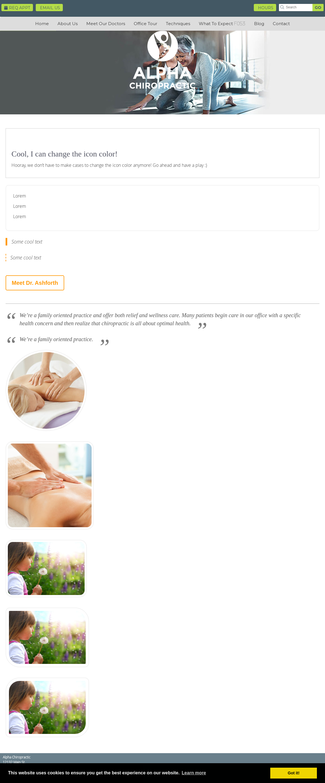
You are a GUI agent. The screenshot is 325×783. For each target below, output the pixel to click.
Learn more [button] (194, 772)
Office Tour (145, 23)
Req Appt (17, 7)
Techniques (178, 23)
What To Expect (216, 23)
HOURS (265, 7)
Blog (259, 23)
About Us (68, 23)
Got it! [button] (294, 773)
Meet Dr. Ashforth (35, 283)
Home (42, 23)
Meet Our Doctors (105, 23)
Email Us (50, 7)
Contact (281, 23)
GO (318, 7)
